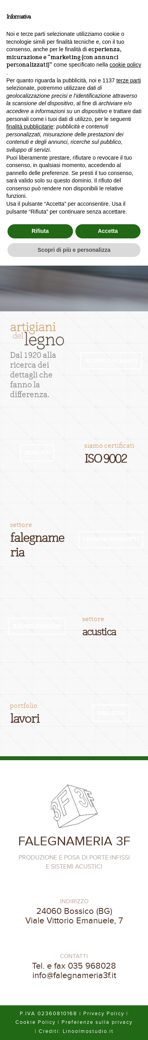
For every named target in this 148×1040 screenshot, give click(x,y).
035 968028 (92, 966)
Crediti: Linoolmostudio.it (76, 1031)
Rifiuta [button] (40, 231)
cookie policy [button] (125, 64)
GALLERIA (111, 713)
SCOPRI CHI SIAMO (111, 361)
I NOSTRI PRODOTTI (111, 539)
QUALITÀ (37, 453)
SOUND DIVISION (37, 626)
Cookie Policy (35, 1022)
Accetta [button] (108, 231)
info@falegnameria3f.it (74, 975)
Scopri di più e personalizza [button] (73, 250)
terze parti (128, 80)
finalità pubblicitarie (29, 126)
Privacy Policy (103, 1013)
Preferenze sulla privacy (97, 1022)
